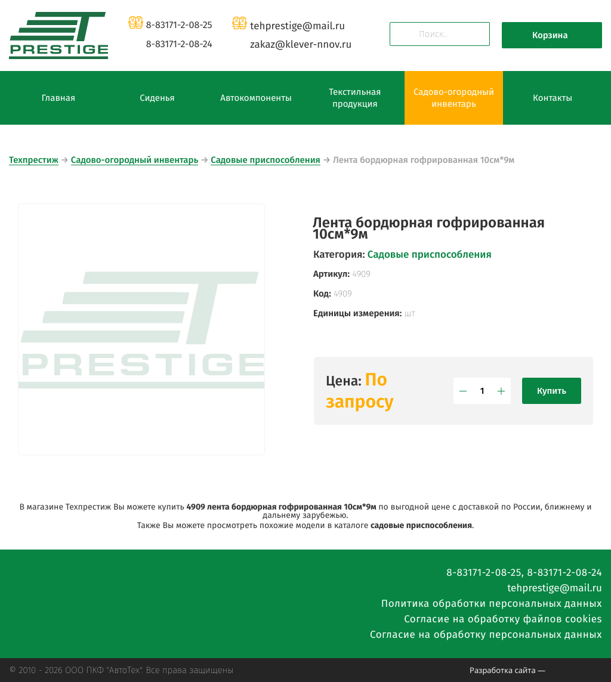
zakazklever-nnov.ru (300, 44)
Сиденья (157, 97)
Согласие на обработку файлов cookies (503, 619)
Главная (58, 97)
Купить (551, 390)
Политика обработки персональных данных (491, 603)
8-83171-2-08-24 (179, 44)
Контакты (552, 97)
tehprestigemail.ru (297, 26)
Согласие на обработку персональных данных (486, 634)
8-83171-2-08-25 (179, 25)
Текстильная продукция (355, 98)
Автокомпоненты (256, 97)
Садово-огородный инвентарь (453, 98)
